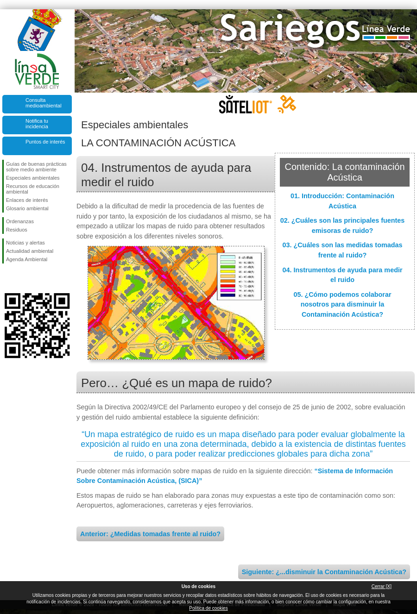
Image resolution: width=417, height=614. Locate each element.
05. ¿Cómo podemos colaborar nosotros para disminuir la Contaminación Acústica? (342, 304)
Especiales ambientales (33, 178)
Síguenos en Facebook (7, 278)
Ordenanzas (20, 221)
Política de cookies (208, 608)
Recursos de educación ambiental (32, 188)
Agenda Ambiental (26, 259)
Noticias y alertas (25, 242)
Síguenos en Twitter (23, 278)
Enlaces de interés (27, 200)
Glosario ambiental (27, 208)
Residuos (16, 229)
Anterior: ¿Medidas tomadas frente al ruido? (150, 534)
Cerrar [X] (382, 586)
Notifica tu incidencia (36, 123)
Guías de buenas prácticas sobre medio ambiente (36, 166)
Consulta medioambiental (43, 102)
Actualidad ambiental (29, 251)
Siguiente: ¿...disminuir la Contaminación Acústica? (324, 572)
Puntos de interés (45, 141)
